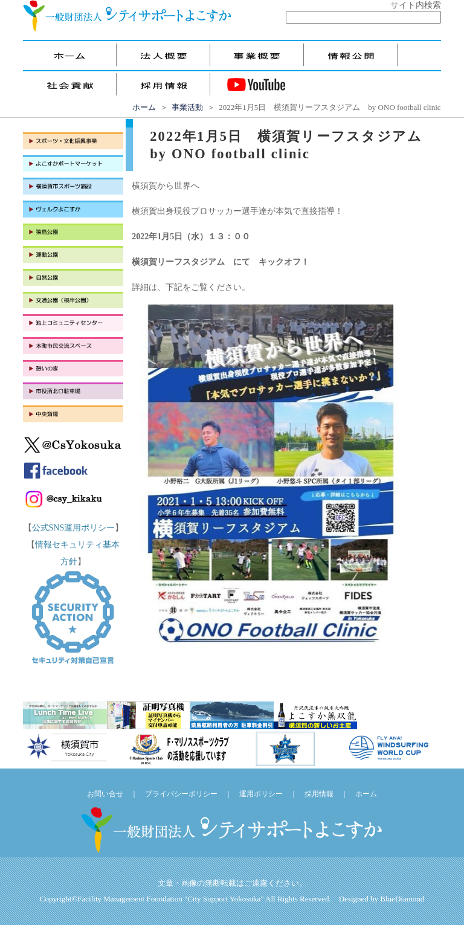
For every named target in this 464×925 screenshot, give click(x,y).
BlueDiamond (402, 898)
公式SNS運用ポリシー (73, 527)
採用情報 (319, 794)
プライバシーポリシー (181, 794)
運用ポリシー (261, 794)
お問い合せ (105, 794)
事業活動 (187, 107)
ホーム (144, 107)
